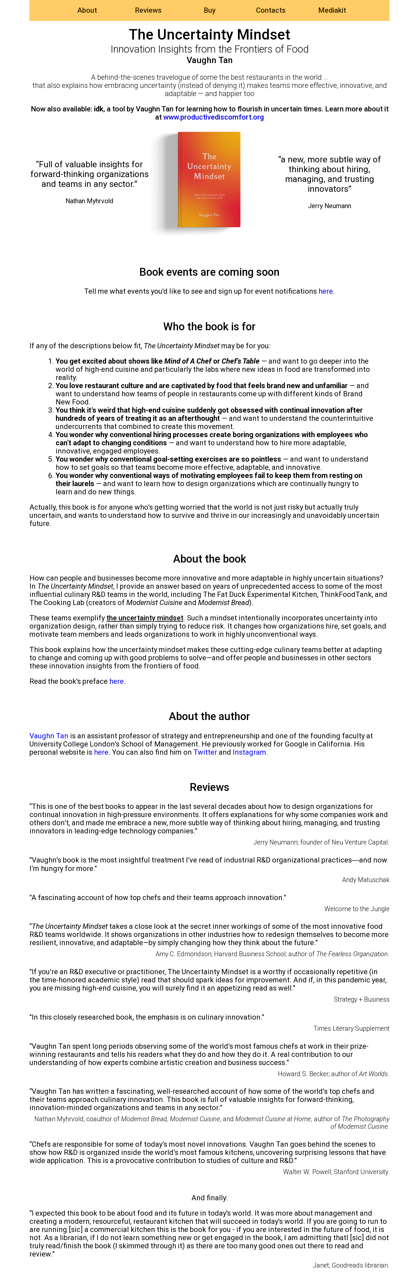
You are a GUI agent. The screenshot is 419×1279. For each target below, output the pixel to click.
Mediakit (332, 10)
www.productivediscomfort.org (213, 117)
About (87, 10)
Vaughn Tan (48, 736)
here (326, 291)
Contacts (271, 10)
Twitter (205, 752)
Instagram (249, 752)
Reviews (148, 10)
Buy (210, 10)
